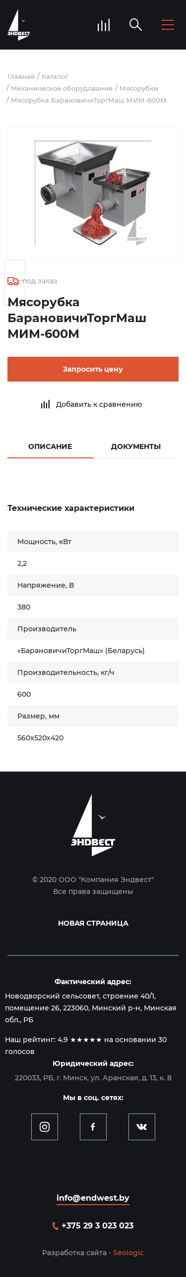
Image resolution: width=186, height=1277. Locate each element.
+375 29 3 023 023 (97, 1225)
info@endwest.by (93, 1198)
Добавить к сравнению (99, 404)
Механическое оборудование (62, 88)
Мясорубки (139, 88)
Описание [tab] (50, 446)
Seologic (128, 1252)
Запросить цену (93, 369)
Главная (21, 76)
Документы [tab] (136, 446)
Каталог (55, 76)
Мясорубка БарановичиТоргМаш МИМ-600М (89, 100)
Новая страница (93, 923)
